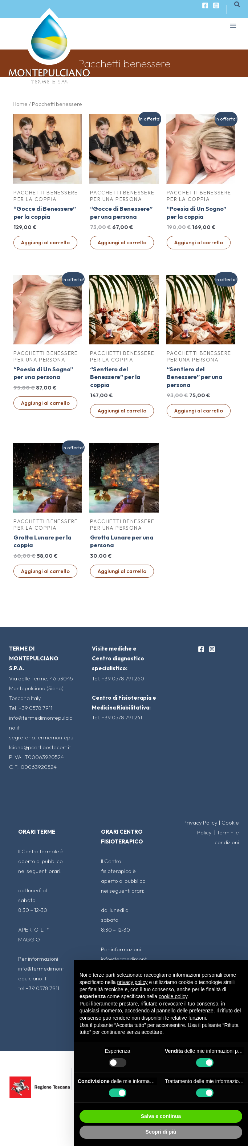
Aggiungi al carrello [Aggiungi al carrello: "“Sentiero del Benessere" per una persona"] (198, 410)
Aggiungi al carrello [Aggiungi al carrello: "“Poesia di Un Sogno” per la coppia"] (198, 242)
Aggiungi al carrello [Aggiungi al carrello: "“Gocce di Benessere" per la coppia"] (45, 242)
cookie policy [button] (173, 996)
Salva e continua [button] (161, 1116)
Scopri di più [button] (161, 1132)
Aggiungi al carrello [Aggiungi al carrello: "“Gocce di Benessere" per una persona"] (122, 242)
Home (20, 103)
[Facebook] (205, 5)
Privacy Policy (200, 822)
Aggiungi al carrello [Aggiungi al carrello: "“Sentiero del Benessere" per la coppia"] (122, 410)
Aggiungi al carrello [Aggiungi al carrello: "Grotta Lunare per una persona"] (122, 571)
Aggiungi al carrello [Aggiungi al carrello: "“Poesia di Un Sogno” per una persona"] (45, 402)
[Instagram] (216, 5)
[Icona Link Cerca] (237, 4)
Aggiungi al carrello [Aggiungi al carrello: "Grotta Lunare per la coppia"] (45, 571)
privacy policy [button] (132, 982)
